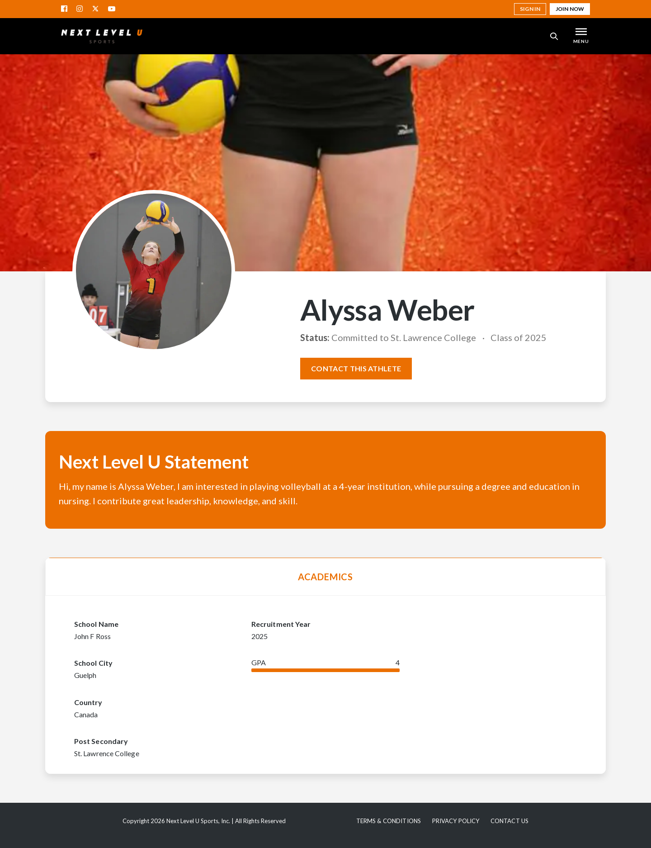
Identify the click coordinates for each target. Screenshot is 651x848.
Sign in (530, 8)
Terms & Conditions (388, 820)
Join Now (570, 8)
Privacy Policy (456, 820)
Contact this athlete (356, 368)
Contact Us (509, 820)
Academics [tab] (325, 576)
